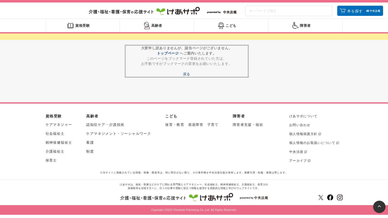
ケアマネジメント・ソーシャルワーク (118, 137)
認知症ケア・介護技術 (105, 128)
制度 (90, 155)
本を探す (355, 13)
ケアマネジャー (59, 128)
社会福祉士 (55, 137)
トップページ (168, 56)
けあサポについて (303, 119)
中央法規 (296, 155)
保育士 (51, 164)
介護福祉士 (55, 155)
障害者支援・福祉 (248, 128)
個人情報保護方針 (303, 137)
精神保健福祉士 (59, 146)
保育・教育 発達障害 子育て (192, 128)
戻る (186, 77)
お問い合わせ (299, 128)
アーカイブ (298, 164)
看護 (90, 146)
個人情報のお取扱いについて (312, 146)
